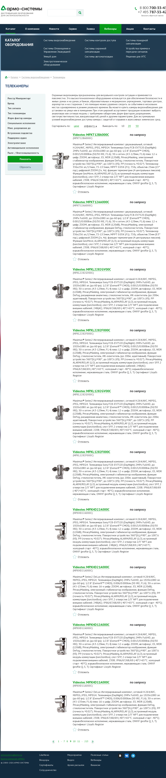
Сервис (73, 28)
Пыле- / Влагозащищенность (23, 152)
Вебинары (110, 28)
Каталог (10, 28)
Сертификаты (46, 765)
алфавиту (89, 126)
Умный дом (50, 56)
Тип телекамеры (17, 113)
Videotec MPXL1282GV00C (99, 392)
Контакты (149, 28)
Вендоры (44, 760)
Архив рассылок (75, 765)
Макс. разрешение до (19, 128)
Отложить (83, 191)
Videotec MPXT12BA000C (99, 136)
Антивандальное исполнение (23, 147)
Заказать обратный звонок (152, 16)
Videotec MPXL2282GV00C (99, 271)
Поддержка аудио (17, 137)
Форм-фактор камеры (20, 118)
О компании (32, 28)
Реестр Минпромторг (19, 98)
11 (78, 741)
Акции (130, 28)
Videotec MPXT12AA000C (99, 203)
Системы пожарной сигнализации (137, 42)
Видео (70, 760)
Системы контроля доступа (100, 40)
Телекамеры (59, 77)
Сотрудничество (48, 770)
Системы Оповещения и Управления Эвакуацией (57, 50)
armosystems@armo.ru (11, 755)
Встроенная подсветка (20, 133)
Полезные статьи (99, 754)
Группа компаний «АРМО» (13, 759)
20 (129, 126)
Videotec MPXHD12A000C (99, 626)
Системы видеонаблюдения (59, 40)
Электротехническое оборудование (55, 63)
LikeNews (44, 754)
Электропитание (17, 142)
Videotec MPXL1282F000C (99, 453)
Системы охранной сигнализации (95, 50)
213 (86, 741)
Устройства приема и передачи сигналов (138, 50)
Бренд (11, 103)
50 (137, 126)
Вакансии (95, 765)
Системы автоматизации (99, 56)
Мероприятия (74, 754)
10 (74, 741)
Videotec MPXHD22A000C (99, 511)
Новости (54, 28)
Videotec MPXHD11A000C (99, 684)
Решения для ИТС (136, 56)
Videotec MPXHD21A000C (99, 568)
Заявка (91, 28)
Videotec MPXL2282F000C (99, 332)
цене (76, 126)
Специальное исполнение (21, 123)
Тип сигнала (14, 108)
